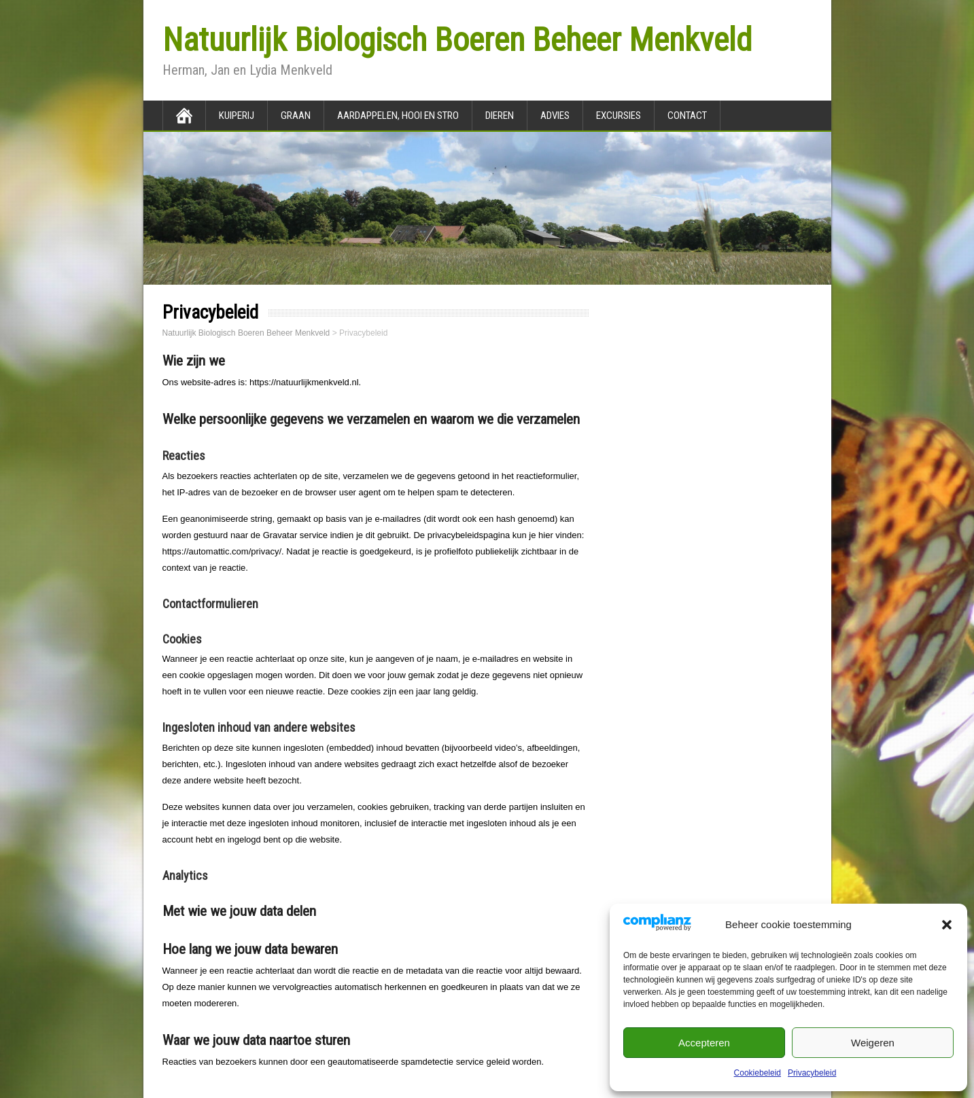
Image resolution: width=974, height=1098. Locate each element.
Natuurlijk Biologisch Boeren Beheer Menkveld (457, 39)
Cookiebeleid (757, 1073)
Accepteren (704, 1042)
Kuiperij (236, 115)
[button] (947, 925)
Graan (296, 115)
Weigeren (872, 1042)
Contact (687, 115)
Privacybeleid (812, 1073)
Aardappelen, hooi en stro (398, 115)
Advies (555, 115)
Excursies (618, 115)
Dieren (499, 115)
